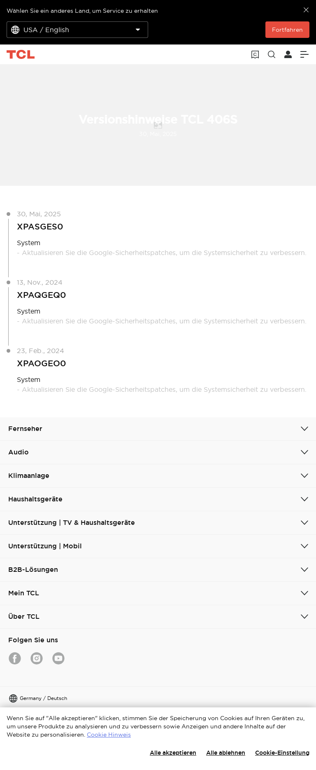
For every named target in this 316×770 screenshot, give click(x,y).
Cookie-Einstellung (282, 752)
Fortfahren (287, 29)
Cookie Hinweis (109, 734)
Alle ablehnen (225, 752)
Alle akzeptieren (173, 752)
